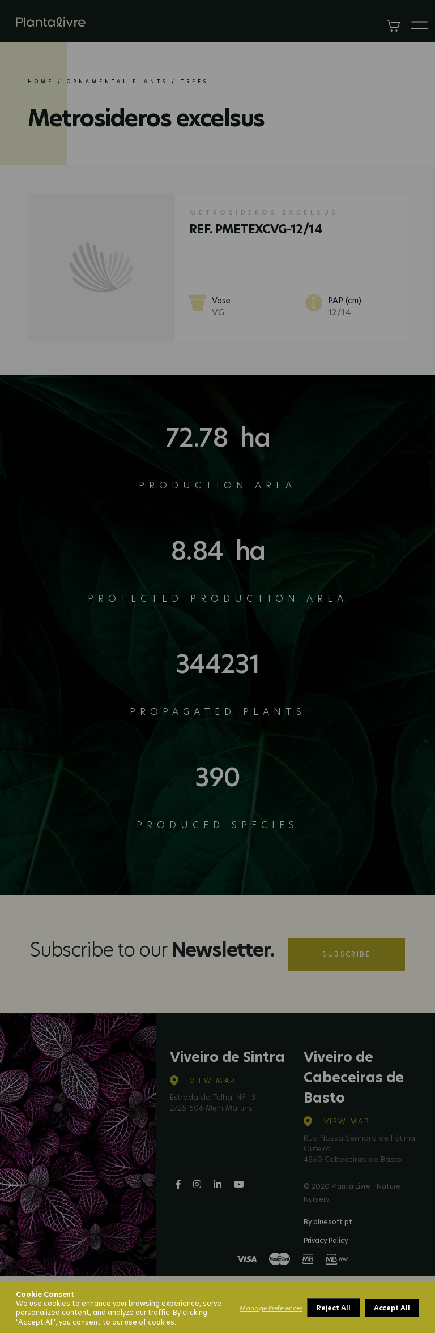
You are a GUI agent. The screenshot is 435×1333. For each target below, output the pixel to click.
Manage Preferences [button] (271, 1308)
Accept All (392, 1308)
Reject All (333, 1308)
